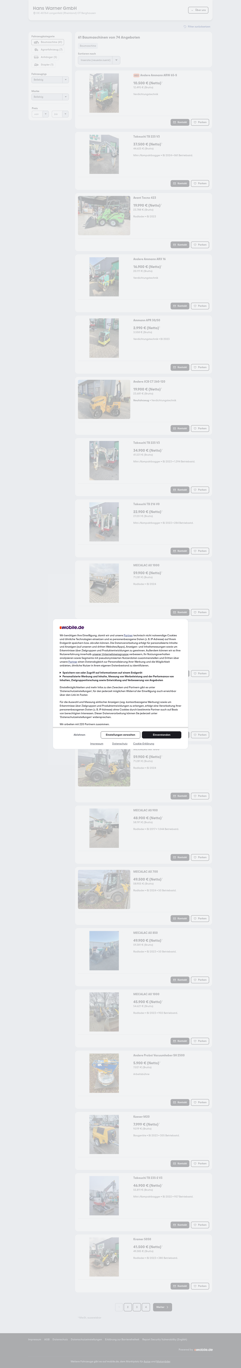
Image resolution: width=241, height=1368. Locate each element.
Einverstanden (161, 734)
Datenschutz (119, 743)
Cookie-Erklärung (143, 743)
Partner (128, 635)
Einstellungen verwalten (120, 734)
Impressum (96, 743)
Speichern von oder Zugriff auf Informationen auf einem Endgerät (102, 672)
